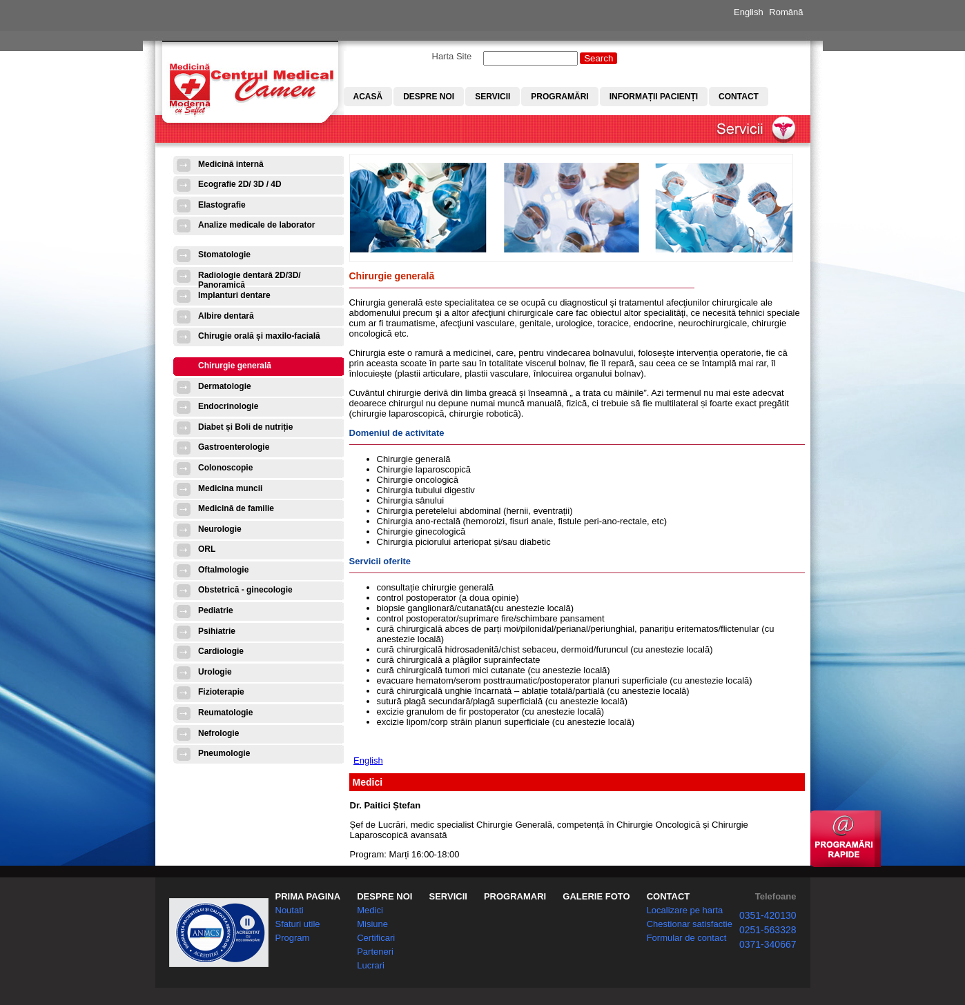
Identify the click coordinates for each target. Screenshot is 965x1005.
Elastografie (222, 205)
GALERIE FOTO (596, 896)
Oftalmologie (223, 570)
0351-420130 (768, 915)
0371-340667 (768, 944)
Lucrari (370, 965)
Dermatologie (224, 386)
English (748, 12)
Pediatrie (215, 610)
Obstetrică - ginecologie (245, 590)
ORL (206, 549)
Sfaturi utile (297, 924)
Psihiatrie (216, 631)
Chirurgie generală (234, 365)
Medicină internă (231, 164)
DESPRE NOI (384, 896)
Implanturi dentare (234, 295)
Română (786, 12)
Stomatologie (224, 254)
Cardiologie (221, 651)
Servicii (492, 96)
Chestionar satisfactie (689, 924)
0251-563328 (768, 929)
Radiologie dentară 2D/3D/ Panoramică (249, 279)
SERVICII (448, 896)
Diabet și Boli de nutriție (245, 427)
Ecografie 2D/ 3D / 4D (240, 184)
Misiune (372, 924)
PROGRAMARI (515, 896)
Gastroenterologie (233, 447)
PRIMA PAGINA (308, 896)
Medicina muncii (230, 488)
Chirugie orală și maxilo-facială (259, 336)
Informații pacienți (654, 96)
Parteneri (375, 951)
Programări (559, 96)
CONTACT (668, 896)
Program (292, 938)
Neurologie (220, 529)
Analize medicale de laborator (256, 225)
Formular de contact (687, 938)
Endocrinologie (228, 406)
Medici (370, 910)
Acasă (368, 96)
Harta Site (452, 56)
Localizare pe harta (685, 910)
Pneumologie (224, 753)
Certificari (376, 938)
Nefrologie (218, 733)
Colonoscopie (225, 467)
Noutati (289, 910)
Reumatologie (225, 712)
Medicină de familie (236, 508)
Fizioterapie (221, 692)
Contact (739, 96)
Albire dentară (226, 316)
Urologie (215, 672)
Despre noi (428, 96)
